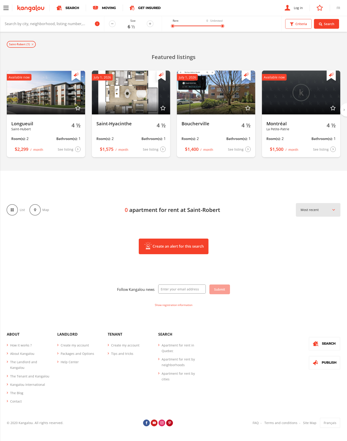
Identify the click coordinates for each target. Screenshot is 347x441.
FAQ (256, 423)
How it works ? (21, 345)
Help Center (70, 362)
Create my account (75, 345)
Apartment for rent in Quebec (178, 348)
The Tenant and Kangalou (29, 376)
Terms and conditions (280, 423)
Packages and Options (77, 354)
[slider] (173, 26)
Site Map (309, 423)
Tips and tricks (122, 354)
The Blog (16, 393)
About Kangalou (22, 354)
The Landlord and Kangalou (23, 365)
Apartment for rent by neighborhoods (178, 362)
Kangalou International (27, 385)
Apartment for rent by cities (178, 377)
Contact (16, 401)
